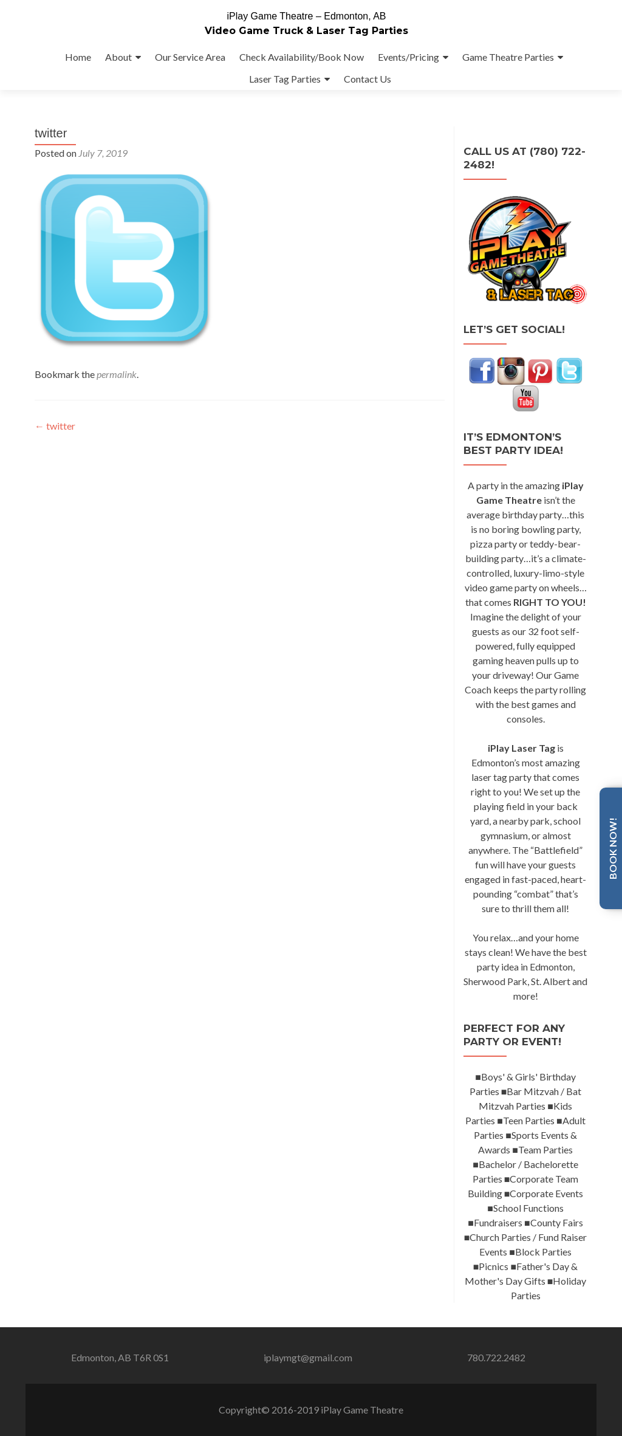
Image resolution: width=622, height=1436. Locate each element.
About (118, 57)
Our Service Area (190, 57)
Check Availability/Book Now (301, 57)
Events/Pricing (408, 57)
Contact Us (367, 78)
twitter (55, 450)
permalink (117, 398)
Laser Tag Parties (285, 78)
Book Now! (612, 848)
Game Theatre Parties (508, 57)
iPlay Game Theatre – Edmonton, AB (306, 16)
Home (78, 57)
